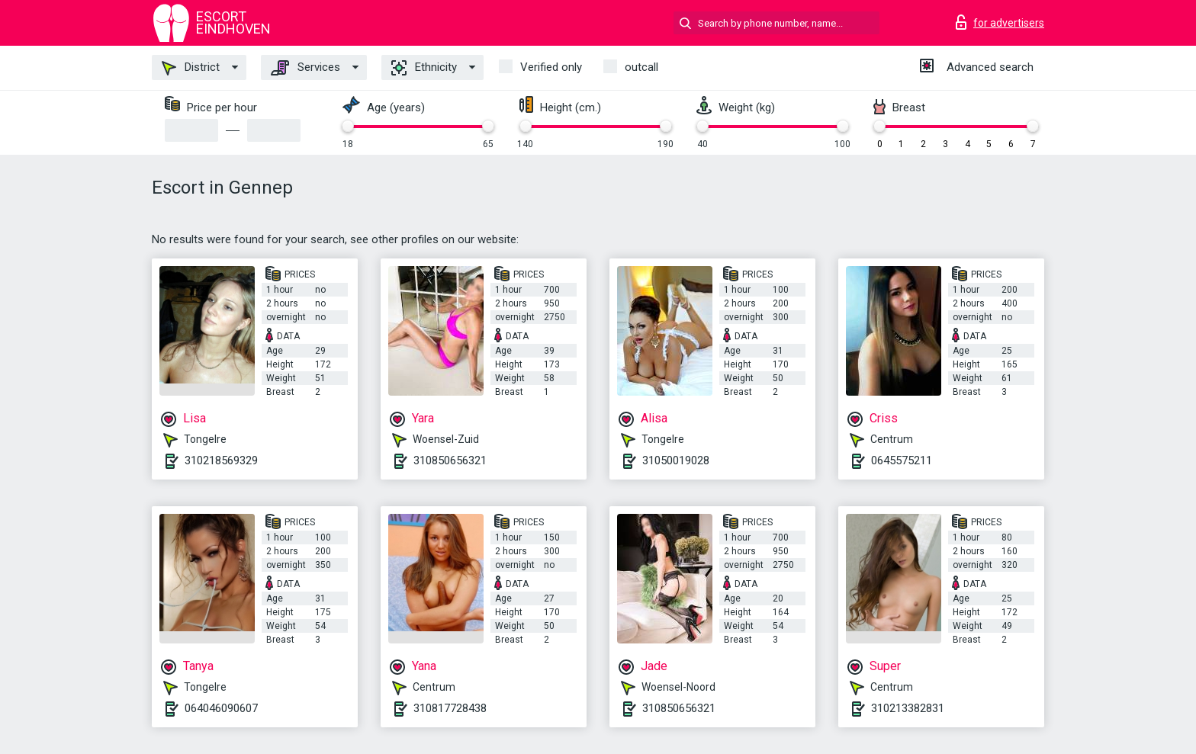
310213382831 (907, 708)
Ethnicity (424, 67)
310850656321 (450, 460)
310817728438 (450, 708)
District (191, 67)
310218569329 (221, 460)
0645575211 (901, 460)
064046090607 (221, 708)
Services (305, 67)
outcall (641, 67)
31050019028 (675, 460)
